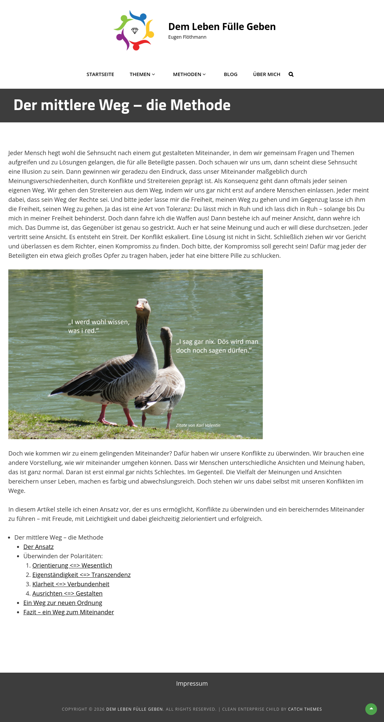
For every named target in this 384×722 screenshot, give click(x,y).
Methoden (187, 74)
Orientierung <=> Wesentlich (72, 565)
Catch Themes (305, 709)
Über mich (267, 74)
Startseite (100, 74)
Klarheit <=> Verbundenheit (70, 584)
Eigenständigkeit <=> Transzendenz (81, 575)
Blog (231, 74)
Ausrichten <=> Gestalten (67, 593)
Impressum (192, 683)
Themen (140, 74)
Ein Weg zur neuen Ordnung (62, 603)
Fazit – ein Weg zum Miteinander (68, 612)
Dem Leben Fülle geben (222, 26)
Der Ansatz (38, 547)
